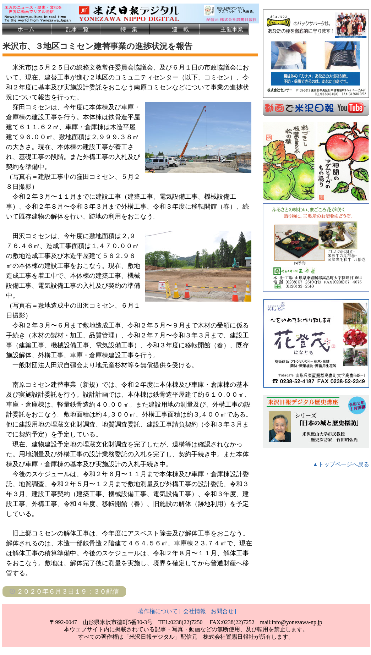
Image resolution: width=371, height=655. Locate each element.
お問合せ (222, 611)
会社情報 (194, 611)
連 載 (180, 29)
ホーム (25, 29)
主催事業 (231, 29)
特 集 (128, 29)
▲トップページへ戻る (340, 464)
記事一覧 (77, 29)
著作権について (158, 611)
